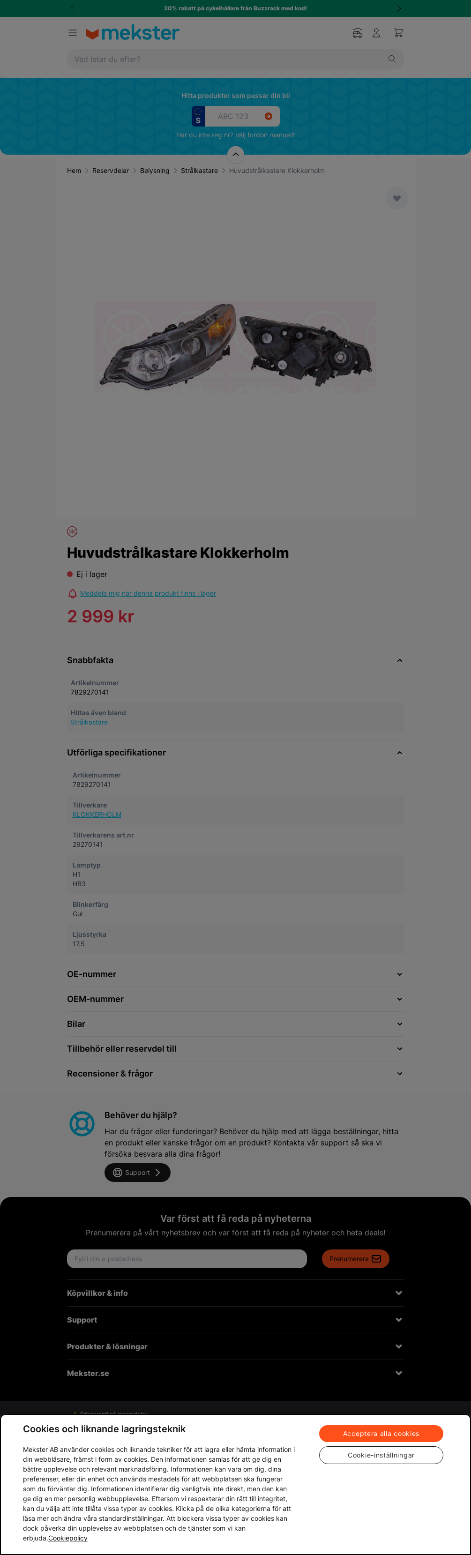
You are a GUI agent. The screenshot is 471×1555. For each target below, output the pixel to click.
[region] (235, 1484)
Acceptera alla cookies (381, 1433)
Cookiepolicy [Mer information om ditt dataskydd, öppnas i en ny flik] (68, 1538)
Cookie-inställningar (381, 1455)
